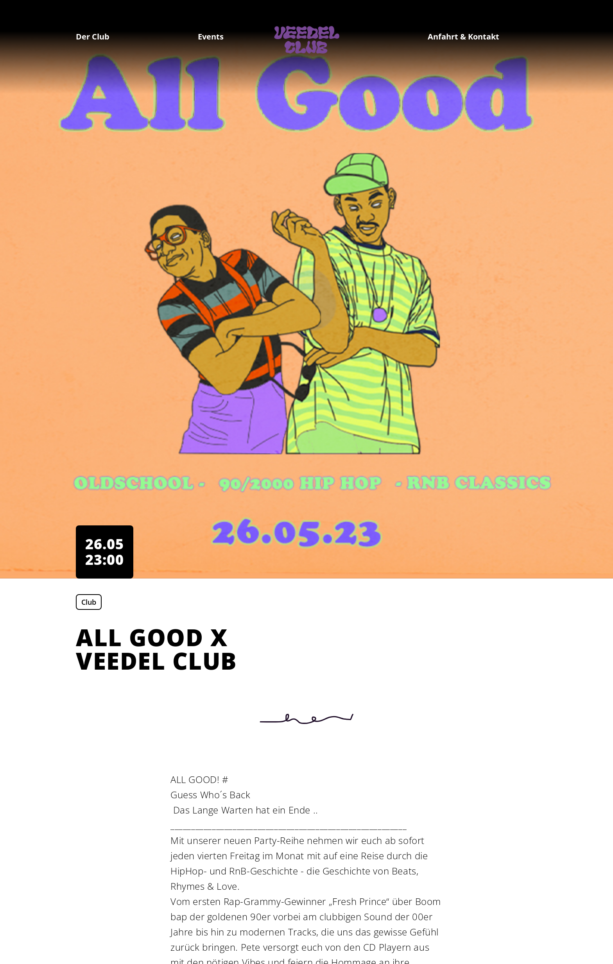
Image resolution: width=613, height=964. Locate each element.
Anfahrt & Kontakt (463, 36)
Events (211, 36)
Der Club (92, 36)
